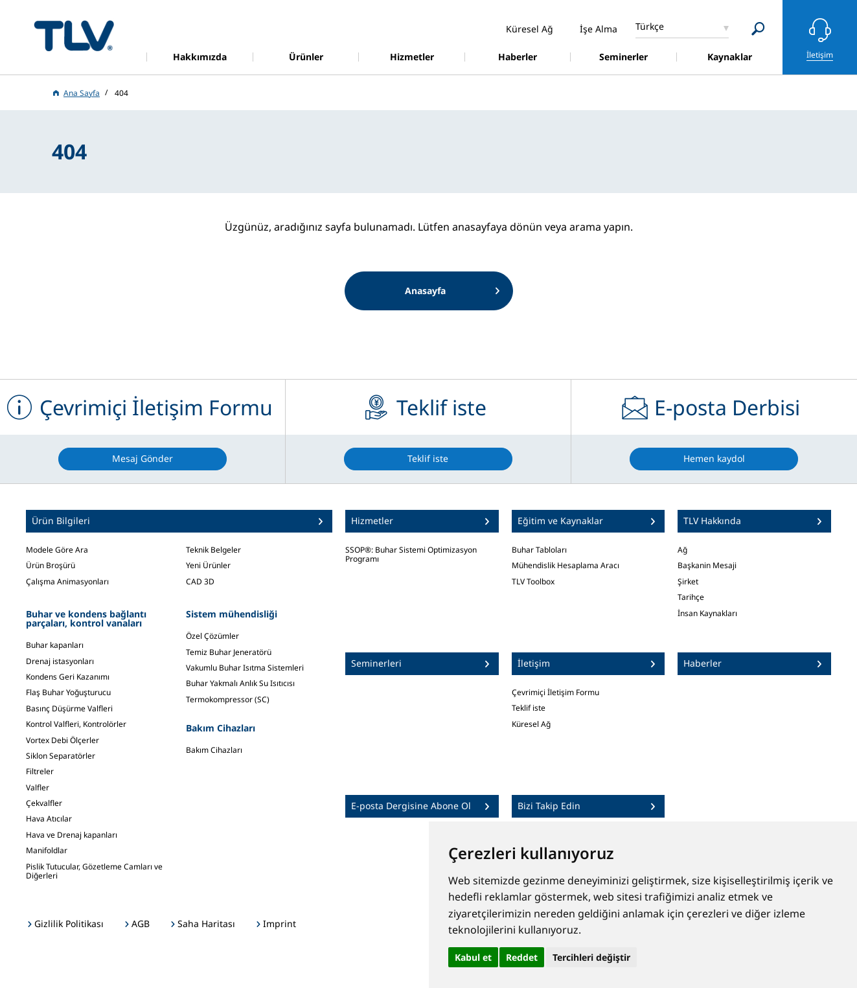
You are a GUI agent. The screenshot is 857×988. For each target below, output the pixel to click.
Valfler (37, 787)
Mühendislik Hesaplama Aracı (565, 565)
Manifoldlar (46, 850)
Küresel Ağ (531, 724)
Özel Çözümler (212, 635)
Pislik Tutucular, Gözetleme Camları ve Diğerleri (94, 871)
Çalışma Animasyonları (67, 581)
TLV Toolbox (533, 581)
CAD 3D (200, 581)
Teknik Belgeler (213, 549)
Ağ (682, 549)
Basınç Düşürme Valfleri (69, 708)
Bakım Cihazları (214, 749)
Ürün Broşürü (50, 565)
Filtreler (40, 771)
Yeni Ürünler (208, 565)
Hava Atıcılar (49, 818)
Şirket (688, 581)
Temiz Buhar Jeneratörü (228, 652)
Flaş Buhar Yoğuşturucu (68, 692)
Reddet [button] (522, 957)
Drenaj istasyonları (60, 661)
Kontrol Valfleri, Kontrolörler (76, 724)
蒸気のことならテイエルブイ (74, 35)
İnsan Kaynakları (707, 613)
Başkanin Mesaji (707, 565)
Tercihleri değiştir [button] (591, 957)
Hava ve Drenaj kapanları (71, 834)
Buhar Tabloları (539, 549)
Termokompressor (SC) (227, 699)
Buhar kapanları (55, 644)
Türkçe (649, 26)
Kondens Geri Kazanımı (67, 676)
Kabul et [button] (473, 957)
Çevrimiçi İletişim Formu (555, 692)
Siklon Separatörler (60, 755)
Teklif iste (528, 707)
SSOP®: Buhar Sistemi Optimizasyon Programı (411, 554)
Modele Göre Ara (57, 549)
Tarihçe (691, 597)
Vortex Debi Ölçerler (62, 740)
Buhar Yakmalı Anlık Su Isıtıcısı (240, 683)
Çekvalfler (44, 803)
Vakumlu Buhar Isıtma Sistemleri (245, 667)
